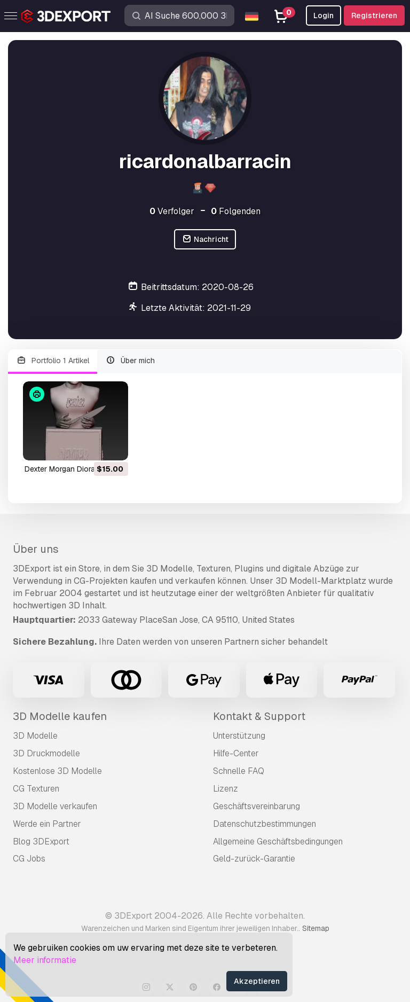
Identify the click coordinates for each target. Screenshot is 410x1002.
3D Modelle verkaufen (55, 806)
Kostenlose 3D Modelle (57, 771)
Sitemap (315, 928)
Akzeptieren (257, 981)
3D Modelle (35, 735)
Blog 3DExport (41, 841)
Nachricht (205, 239)
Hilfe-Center (236, 753)
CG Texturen (36, 788)
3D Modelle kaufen (60, 716)
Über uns (36, 549)
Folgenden (236, 211)
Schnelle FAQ (238, 771)
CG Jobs (29, 858)
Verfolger (171, 211)
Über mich (130, 361)
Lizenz (225, 788)
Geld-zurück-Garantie (254, 858)
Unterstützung (239, 735)
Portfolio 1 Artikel (52, 361)
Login (323, 15)
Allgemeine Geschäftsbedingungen (278, 841)
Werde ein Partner (47, 823)
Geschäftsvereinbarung (256, 806)
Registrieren (374, 15)
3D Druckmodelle (46, 753)
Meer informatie (44, 960)
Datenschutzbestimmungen (264, 823)
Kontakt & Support (259, 716)
